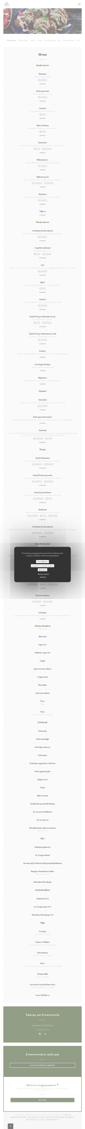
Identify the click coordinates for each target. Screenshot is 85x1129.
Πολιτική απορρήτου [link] (43, 574)
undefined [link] (43, 577)
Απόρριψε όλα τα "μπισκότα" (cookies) (42, 566)
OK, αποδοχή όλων (42, 562)
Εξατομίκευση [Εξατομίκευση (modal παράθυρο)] (42, 570)
